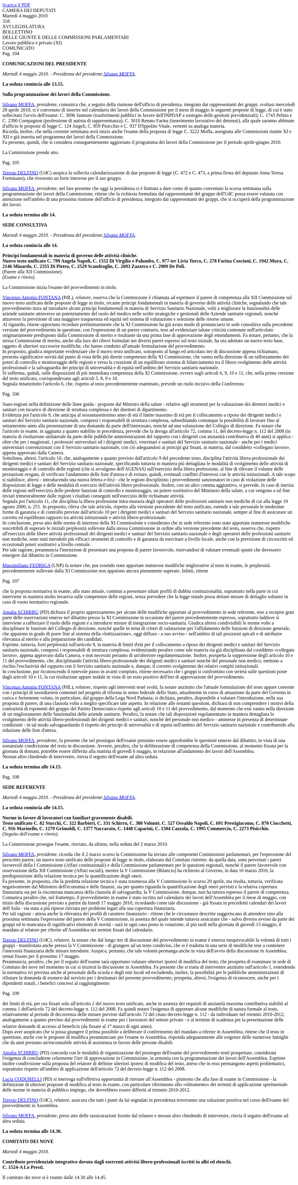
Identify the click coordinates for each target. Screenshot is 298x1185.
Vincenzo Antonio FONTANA (31, 297)
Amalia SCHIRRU (20, 612)
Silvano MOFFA (119, 73)
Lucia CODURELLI (22, 1079)
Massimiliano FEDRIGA (26, 565)
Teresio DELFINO (20, 172)
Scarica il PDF (16, 4)
